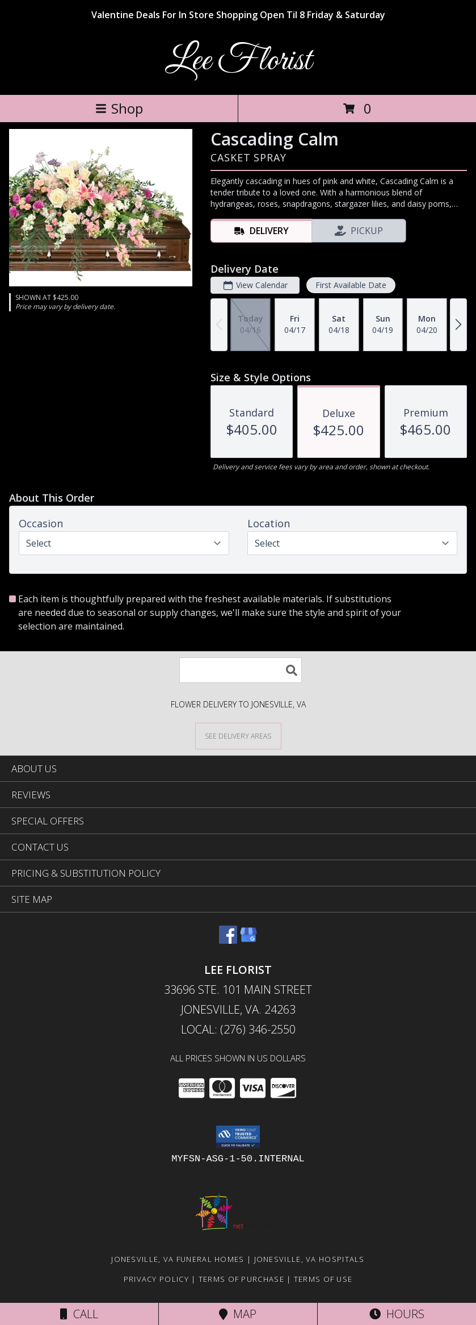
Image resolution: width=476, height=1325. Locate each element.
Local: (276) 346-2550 (238, 1029)
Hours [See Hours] (396, 1314)
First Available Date (350, 285)
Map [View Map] (237, 1314)
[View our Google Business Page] (248, 940)
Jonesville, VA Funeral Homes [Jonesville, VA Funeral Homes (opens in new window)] (177, 1259)
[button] (238, 1137)
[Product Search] (240, 670)
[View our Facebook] (228, 940)
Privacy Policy (156, 1279)
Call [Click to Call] (79, 1314)
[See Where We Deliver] (238, 735)
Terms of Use (323, 1279)
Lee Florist (238, 61)
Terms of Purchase (241, 1279)
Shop (119, 108)
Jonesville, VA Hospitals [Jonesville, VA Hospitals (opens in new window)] (309, 1259)
